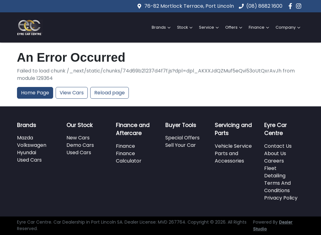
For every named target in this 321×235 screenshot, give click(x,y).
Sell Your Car (180, 145)
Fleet (270, 168)
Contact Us (278, 146)
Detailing (274, 175)
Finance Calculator (128, 157)
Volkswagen (31, 145)
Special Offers (182, 137)
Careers (274, 160)
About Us (275, 153)
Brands (162, 27)
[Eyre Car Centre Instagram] (300, 6)
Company (289, 27)
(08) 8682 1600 (264, 6)
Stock (185, 27)
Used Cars (29, 159)
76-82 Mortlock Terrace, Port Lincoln (189, 6)
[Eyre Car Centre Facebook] (291, 6)
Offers (234, 27)
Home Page (35, 92)
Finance (260, 27)
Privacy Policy (281, 197)
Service (209, 27)
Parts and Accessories (229, 157)
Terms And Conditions (277, 186)
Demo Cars (80, 145)
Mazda (25, 137)
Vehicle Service (233, 146)
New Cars (78, 137)
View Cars (72, 92)
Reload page (109, 92)
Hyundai (26, 152)
